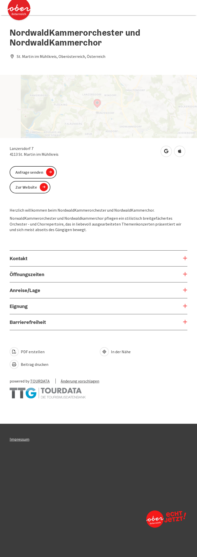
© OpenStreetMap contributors (172, 135)
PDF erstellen (27, 351)
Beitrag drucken (29, 364)
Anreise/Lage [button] (25, 290)
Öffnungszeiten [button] (27, 274)
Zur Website (26, 187)
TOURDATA (40, 381)
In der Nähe (115, 351)
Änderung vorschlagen (80, 381)
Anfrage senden (29, 172)
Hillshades (122, 135)
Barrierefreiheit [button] (28, 322)
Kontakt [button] (18, 258)
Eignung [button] (19, 306)
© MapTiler (141, 135)
